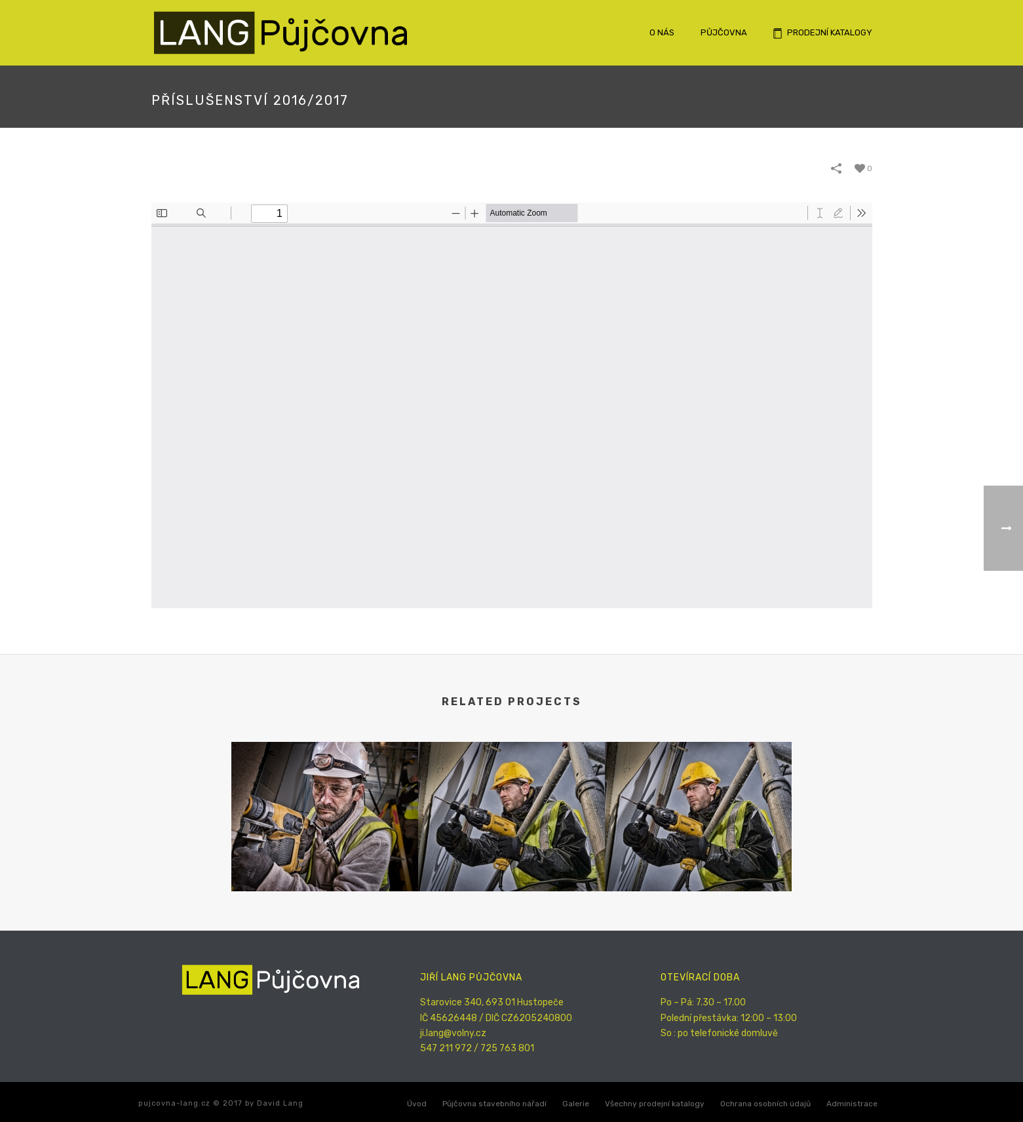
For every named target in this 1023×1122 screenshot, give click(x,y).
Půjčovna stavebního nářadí (494, 1103)
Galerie (575, 1103)
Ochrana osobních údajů (765, 1103)
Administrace (852, 1103)
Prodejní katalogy (822, 33)
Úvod (417, 1103)
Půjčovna (724, 32)
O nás (661, 32)
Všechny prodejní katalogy (655, 1103)
